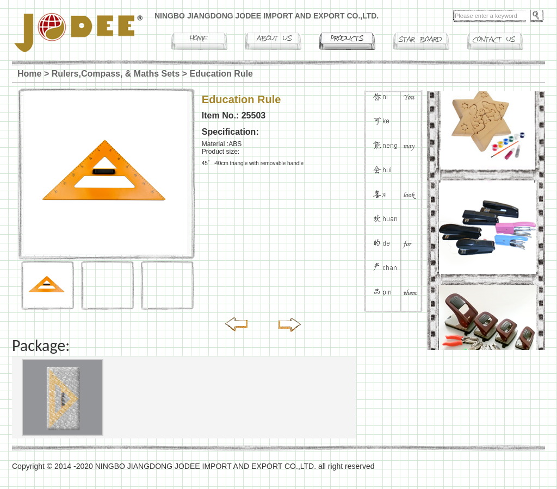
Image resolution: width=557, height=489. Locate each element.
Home (29, 73)
